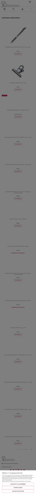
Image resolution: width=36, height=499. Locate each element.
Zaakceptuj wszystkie (18, 491)
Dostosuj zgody (18, 487)
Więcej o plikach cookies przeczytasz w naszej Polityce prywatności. (16, 481)
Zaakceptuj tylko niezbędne (18, 484)
